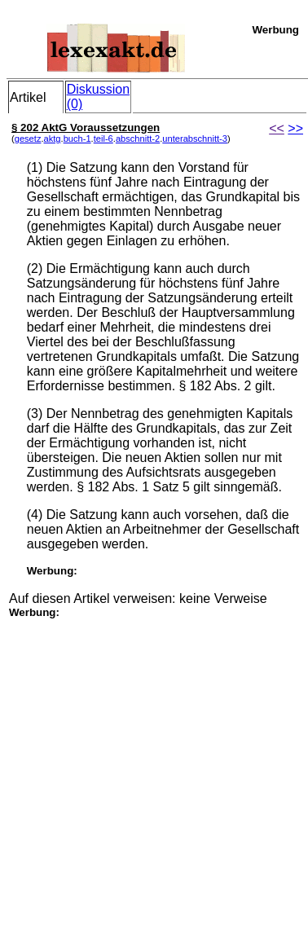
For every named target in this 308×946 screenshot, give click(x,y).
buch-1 (77, 138)
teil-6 (103, 138)
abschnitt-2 (138, 138)
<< (276, 128)
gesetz (28, 138)
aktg (52, 138)
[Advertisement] (153, 771)
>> (295, 128)
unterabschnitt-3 (194, 138)
